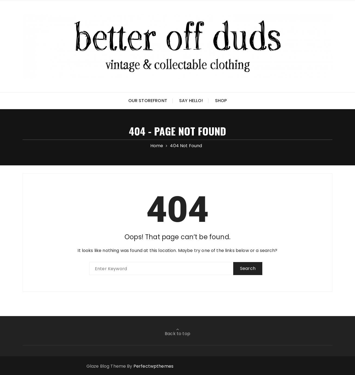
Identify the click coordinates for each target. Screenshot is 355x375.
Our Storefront (147, 100)
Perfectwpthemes (153, 366)
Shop (221, 100)
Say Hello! (191, 100)
